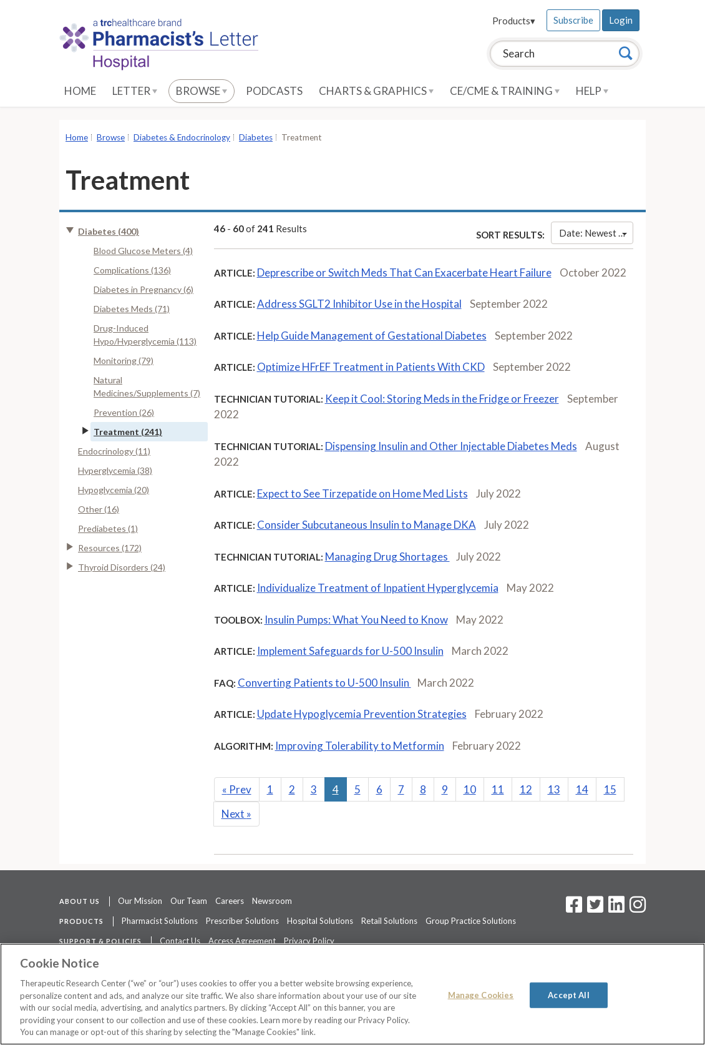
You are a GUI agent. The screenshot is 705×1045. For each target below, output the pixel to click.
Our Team (188, 901)
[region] (352, 994)
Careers (229, 901)
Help (592, 90)
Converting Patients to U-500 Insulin (324, 682)
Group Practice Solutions (470, 921)
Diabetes (256, 137)
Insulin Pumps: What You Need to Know (356, 619)
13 (554, 789)
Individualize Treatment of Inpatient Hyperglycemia (377, 587)
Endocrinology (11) (114, 451)
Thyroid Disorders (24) (121, 567)
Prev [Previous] (236, 789)
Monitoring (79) (123, 360)
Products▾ (513, 20)
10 (470, 789)
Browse (201, 90)
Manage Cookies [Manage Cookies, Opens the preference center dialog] (481, 994)
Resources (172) (110, 547)
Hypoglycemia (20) (113, 489)
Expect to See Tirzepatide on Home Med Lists (362, 493)
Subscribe (573, 20)
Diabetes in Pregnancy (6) (143, 289)
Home (80, 90)
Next (236, 813)
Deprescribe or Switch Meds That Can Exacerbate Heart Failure (404, 272)
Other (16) (98, 509)
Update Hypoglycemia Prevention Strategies (362, 713)
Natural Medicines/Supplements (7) (147, 386)
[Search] (625, 53)
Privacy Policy (309, 941)
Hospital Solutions (320, 921)
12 (526, 789)
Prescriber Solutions (242, 921)
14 (582, 789)
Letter (134, 90)
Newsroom (272, 901)
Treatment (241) (128, 431)
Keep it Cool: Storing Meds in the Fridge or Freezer (442, 398)
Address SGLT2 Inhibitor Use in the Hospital (359, 303)
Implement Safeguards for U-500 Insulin (350, 650)
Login (621, 20)
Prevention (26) (124, 412)
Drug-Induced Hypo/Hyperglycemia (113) (145, 334)
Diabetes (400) (108, 231)
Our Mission (140, 901)
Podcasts (274, 90)
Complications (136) (132, 270)
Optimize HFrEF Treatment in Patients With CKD (371, 366)
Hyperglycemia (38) (115, 470)
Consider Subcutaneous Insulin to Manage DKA (366, 524)
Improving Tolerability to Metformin (359, 745)
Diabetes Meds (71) (132, 308)
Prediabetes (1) (108, 528)
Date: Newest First (596, 232)
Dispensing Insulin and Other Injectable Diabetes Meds (451, 446)
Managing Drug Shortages (387, 556)
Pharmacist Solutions (160, 921)
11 (498, 789)
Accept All (568, 994)
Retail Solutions (389, 921)
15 (610, 789)
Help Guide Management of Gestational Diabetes (372, 335)
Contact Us (180, 941)
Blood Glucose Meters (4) (143, 250)
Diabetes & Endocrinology (182, 137)
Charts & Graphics (376, 90)
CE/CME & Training (505, 90)
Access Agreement (242, 941)
